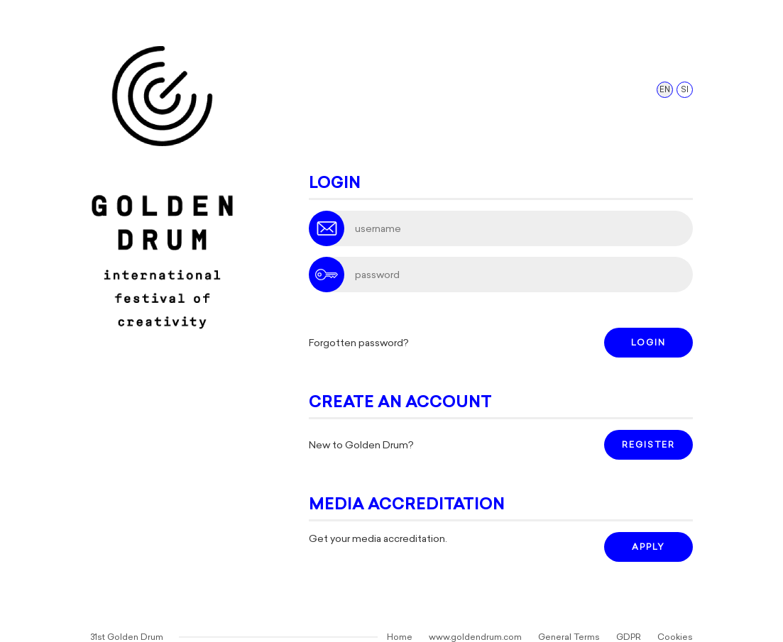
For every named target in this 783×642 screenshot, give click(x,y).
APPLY (648, 547)
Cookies (675, 637)
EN (664, 89)
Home (399, 637)
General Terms (569, 637)
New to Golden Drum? (361, 445)
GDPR (628, 637)
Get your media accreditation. (378, 539)
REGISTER (648, 445)
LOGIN (648, 343)
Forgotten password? (359, 343)
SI (685, 89)
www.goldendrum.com (475, 637)
